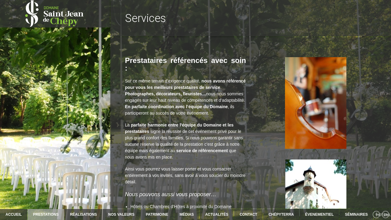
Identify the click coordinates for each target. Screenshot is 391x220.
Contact (248, 214)
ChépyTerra (281, 214)
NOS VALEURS (121, 214)
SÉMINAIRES (356, 214)
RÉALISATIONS (83, 214)
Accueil (13, 214)
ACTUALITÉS (216, 214)
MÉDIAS (187, 214)
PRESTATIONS (46, 214)
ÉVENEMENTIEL (319, 214)
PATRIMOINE (157, 214)
